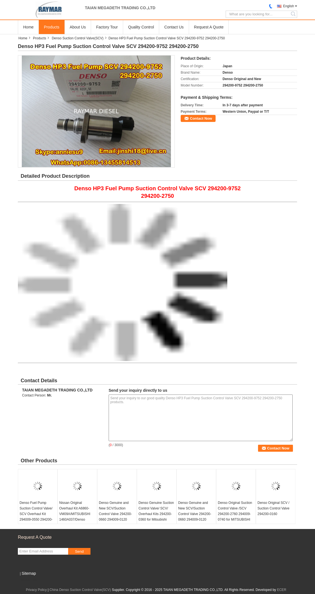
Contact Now (201, 118)
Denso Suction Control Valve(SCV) (77, 38)
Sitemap (29, 573)
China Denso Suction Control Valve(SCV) (80, 590)
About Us (78, 27)
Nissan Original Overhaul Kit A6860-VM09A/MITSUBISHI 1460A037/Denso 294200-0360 (74, 514)
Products (51, 27)
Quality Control (141, 27)
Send (79, 551)
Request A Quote (209, 27)
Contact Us (173, 27)
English (288, 6)
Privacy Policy (36, 590)
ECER (281, 590)
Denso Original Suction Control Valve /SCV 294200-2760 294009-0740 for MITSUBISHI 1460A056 (235, 514)
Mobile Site (28, 580)
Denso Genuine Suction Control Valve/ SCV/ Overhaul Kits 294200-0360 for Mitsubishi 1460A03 (156, 514)
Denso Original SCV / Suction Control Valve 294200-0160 (273, 508)
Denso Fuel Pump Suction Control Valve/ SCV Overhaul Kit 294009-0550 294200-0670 (36, 514)
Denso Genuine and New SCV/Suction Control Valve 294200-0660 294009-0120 (115, 511)
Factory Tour (107, 27)
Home (28, 27)
